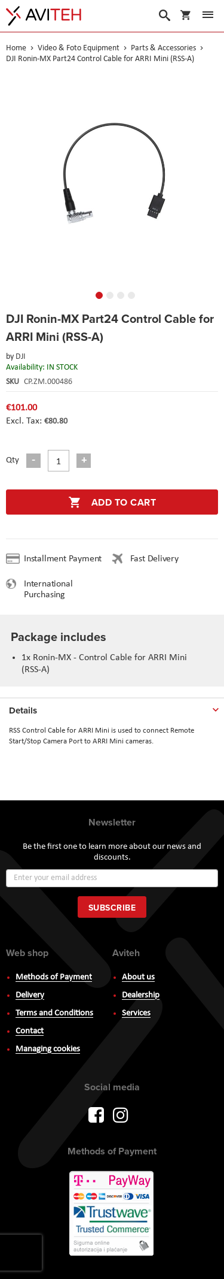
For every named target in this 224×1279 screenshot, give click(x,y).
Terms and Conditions (54, 1013)
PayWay (112, 1214)
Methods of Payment (54, 977)
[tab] (112, 708)
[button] (18, 178)
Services (136, 1013)
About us (138, 977)
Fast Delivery (154, 559)
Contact (30, 1031)
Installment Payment (65, 559)
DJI (21, 356)
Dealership (140, 995)
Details (23, 710)
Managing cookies (48, 1049)
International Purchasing (48, 589)
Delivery (30, 995)
